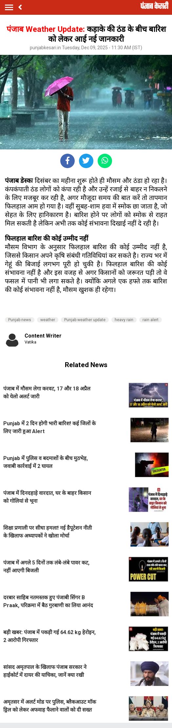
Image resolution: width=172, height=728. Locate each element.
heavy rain (124, 320)
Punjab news (19, 320)
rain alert (151, 320)
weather (47, 320)
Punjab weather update (84, 320)
